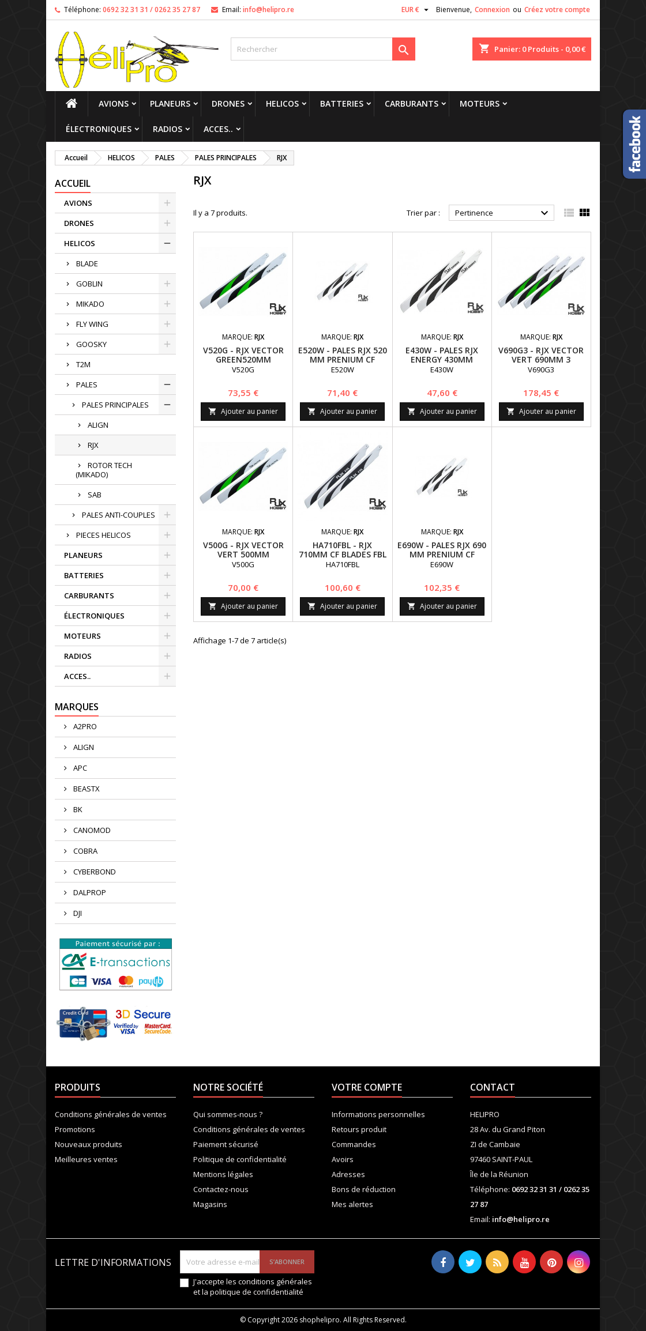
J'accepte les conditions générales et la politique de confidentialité (252, 1286)
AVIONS (114, 103)
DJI (77, 913)
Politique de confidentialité (240, 1159)
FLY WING (92, 324)
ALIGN (98, 425)
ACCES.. (218, 128)
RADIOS (167, 128)
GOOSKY (91, 344)
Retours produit (359, 1129)
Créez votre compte (557, 9)
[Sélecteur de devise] (416, 10)
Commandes (354, 1144)
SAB (95, 494)
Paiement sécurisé (225, 1144)
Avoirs (343, 1159)
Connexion (492, 9)
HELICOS (282, 103)
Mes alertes (352, 1204)
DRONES (228, 103)
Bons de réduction (364, 1189)
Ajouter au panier (243, 411)
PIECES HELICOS (103, 535)
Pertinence (503, 213)
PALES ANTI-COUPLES (118, 515)
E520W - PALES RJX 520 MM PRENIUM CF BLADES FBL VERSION (342, 359)
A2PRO (84, 726)
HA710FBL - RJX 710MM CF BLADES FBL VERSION (342, 554)
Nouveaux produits (88, 1144)
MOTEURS (479, 103)
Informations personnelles (378, 1114)
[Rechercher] (323, 49)
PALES (86, 384)
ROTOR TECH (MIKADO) (104, 470)
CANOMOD (91, 830)
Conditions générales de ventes (111, 1114)
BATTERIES (341, 103)
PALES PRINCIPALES (115, 404)
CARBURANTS (411, 103)
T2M (83, 364)
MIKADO (90, 304)
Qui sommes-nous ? (227, 1114)
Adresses (348, 1174)
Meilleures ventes (86, 1159)
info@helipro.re (268, 9)
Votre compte (367, 1087)
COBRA (84, 851)
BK (77, 809)
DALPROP (89, 892)
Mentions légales (223, 1174)
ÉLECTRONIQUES (99, 128)
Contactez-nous (221, 1189)
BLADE (87, 263)
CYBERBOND (94, 871)
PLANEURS (170, 103)
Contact (492, 1087)
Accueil (73, 183)
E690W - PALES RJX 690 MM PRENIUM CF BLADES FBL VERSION (441, 554)
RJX (93, 445)
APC (79, 768)
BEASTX (86, 788)
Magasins (210, 1204)
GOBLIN (89, 283)
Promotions (75, 1129)
